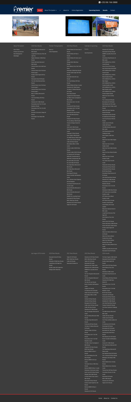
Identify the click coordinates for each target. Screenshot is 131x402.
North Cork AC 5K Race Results (92, 371)
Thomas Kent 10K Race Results (109, 368)
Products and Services (19, 50)
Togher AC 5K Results (72, 203)
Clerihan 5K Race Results (90, 297)
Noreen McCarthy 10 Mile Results (109, 222)
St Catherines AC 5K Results (73, 153)
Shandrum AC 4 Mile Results (37, 100)
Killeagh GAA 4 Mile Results (91, 373)
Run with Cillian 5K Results (73, 161)
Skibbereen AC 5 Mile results (91, 264)
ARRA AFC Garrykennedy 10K (73, 157)
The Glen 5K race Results (90, 280)
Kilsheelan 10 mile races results (92, 368)
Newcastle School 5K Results (38, 77)
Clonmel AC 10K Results (107, 293)
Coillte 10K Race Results (72, 140)
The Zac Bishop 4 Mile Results (73, 119)
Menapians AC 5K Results (90, 301)
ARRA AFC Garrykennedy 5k (73, 155)
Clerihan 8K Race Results (90, 299)
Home (40, 10)
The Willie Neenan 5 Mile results (74, 136)
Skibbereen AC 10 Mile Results (92, 266)
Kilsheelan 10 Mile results (108, 270)
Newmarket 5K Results (107, 375)
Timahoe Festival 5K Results (108, 304)
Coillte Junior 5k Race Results (73, 138)
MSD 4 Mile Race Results (72, 199)
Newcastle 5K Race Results (91, 379)
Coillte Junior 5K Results (107, 121)
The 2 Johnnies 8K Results (108, 98)
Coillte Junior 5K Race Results (91, 304)
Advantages (16, 54)
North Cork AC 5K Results (108, 220)
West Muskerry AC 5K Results (109, 335)
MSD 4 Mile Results (106, 377)
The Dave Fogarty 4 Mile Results (109, 255)
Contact (112, 10)
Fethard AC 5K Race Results (73, 117)
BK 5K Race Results (107, 169)
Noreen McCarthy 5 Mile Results (109, 224)
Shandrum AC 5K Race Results (74, 201)
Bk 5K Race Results (71, 92)
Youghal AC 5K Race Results (73, 94)
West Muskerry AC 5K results (108, 102)
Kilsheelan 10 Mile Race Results (74, 69)
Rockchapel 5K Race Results (108, 113)
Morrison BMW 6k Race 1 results (92, 366)
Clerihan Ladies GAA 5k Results (74, 151)
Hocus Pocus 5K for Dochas (108, 65)
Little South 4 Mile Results (72, 125)
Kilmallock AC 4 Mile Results (108, 299)
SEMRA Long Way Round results (109, 247)
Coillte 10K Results (106, 123)
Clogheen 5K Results (89, 287)
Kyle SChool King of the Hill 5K (109, 67)
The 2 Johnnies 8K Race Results (109, 354)
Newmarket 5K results (89, 262)
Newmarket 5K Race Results (73, 197)
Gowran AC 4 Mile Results (108, 341)
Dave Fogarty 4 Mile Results (73, 134)
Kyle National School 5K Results (109, 352)
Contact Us (114, 398)
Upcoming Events (88, 51)
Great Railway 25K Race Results (109, 276)
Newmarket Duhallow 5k (72, 262)
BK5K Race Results (89, 348)
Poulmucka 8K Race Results (73, 111)
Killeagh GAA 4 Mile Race (55, 268)
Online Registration (77, 10)
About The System (51, 10)
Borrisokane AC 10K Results (108, 329)
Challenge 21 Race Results (73, 132)
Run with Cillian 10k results (73, 159)
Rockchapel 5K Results (72, 171)
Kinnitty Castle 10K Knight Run (56, 266)
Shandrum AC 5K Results (108, 48)
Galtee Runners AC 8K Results (91, 291)
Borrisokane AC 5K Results (108, 100)
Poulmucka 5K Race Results (73, 104)
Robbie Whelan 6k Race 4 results (74, 83)
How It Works (17, 48)
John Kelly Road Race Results (109, 176)
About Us (66, 10)
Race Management (18, 52)
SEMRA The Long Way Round (73, 195)
